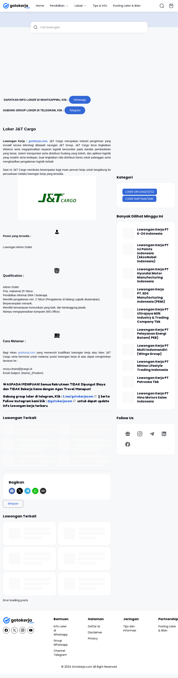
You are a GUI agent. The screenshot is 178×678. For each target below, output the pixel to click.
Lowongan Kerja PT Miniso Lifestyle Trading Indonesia (153, 366)
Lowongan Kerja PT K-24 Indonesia (153, 232)
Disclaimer (95, 632)
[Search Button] (162, 6)
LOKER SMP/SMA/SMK (139, 199)
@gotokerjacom (59, 401)
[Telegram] (27, 491)
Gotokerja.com (82, 667)
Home (40, 6)
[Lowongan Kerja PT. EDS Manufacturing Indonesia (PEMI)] (128, 293)
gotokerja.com (38, 141)
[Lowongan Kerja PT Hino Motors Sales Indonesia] (128, 397)
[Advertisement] (83, 66)
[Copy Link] (43, 491)
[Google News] (127, 433)
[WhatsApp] (35, 491)
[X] (20, 491)
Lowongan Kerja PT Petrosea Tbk (153, 380)
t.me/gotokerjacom (78, 396)
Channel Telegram (60, 653)
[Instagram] (140, 433)
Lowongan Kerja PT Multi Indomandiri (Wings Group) (153, 350)
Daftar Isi (94, 626)
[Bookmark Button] (171, 6)
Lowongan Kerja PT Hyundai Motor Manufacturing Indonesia (153, 275)
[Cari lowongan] (92, 27)
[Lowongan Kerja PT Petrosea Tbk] (128, 382)
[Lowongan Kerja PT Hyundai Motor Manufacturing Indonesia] (128, 273)
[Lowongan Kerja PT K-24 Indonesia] (128, 233)
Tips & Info (100, 6)
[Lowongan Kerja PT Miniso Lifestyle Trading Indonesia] (128, 365)
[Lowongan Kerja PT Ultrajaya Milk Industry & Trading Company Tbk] (128, 313)
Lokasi (81, 6)
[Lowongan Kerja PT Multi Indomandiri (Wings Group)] (128, 349)
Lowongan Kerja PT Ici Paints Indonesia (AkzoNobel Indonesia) (153, 253)
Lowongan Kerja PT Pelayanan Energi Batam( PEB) (153, 334)
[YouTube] (30, 630)
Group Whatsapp (61, 643)
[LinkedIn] (164, 433)
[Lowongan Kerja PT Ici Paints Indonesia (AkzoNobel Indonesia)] (128, 249)
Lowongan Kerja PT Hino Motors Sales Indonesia (153, 398)
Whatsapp (80, 99)
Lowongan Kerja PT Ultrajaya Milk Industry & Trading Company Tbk (153, 316)
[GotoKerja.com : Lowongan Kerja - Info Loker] (18, 620)
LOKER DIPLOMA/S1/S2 (139, 192)
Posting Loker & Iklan (127, 6)
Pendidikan (59, 6)
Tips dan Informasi (129, 628)
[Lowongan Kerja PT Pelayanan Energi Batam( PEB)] (128, 333)
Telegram (75, 110)
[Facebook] (12, 491)
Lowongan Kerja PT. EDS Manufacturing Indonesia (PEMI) (151, 295)
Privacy (93, 638)
